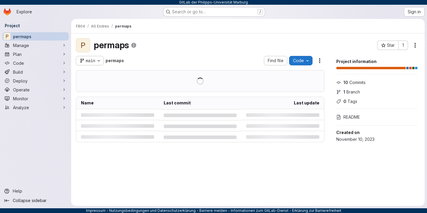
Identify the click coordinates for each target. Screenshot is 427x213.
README (348, 117)
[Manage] (35, 45)
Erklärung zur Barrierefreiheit (316, 210)
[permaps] (35, 36)
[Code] (35, 63)
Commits (351, 82)
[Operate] (35, 89)
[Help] (35, 191)
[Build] (35, 72)
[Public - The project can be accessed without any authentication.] (133, 45)
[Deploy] (35, 81)
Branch (348, 91)
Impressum (96, 210)
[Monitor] (35, 98)
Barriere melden (213, 210)
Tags (346, 101)
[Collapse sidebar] (35, 200)
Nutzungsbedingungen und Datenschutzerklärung (152, 210)
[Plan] (35, 54)
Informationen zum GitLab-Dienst (260, 210)
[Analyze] (35, 107)
